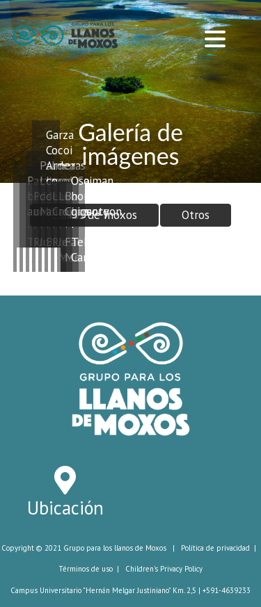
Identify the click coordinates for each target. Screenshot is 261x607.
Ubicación (65, 507)
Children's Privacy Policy (164, 569)
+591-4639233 (227, 590)
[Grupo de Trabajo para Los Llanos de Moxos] (65, 33)
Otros (195, 214)
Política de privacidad (215, 548)
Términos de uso (85, 569)
